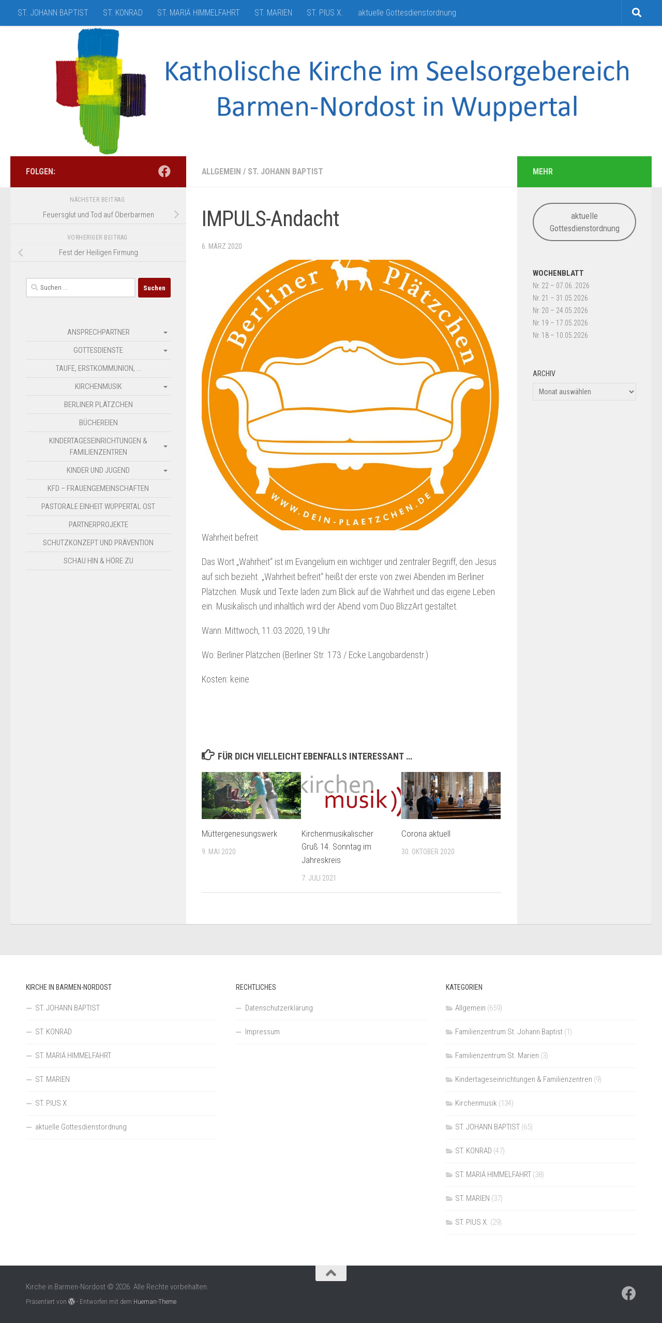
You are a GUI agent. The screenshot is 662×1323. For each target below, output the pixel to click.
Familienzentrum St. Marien (497, 1055)
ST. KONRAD (123, 13)
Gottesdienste (98, 350)
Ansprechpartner (98, 332)
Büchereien (98, 422)
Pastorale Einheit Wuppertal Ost (98, 506)
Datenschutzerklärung (279, 1008)
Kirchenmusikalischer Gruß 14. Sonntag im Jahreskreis (337, 846)
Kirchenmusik (98, 386)
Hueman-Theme (154, 1301)
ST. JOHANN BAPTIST (53, 13)
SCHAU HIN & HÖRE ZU (98, 561)
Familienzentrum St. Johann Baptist (509, 1031)
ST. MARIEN (273, 13)
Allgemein (222, 171)
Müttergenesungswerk (239, 833)
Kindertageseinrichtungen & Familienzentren (98, 446)
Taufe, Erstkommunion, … (98, 368)
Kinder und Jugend (98, 470)
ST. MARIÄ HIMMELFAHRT (198, 13)
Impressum (262, 1031)
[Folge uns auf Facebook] (164, 171)
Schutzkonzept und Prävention (98, 542)
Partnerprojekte (98, 524)
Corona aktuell (425, 833)
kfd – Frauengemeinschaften (98, 488)
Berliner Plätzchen (98, 404)
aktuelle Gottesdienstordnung (407, 13)
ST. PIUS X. (325, 13)
